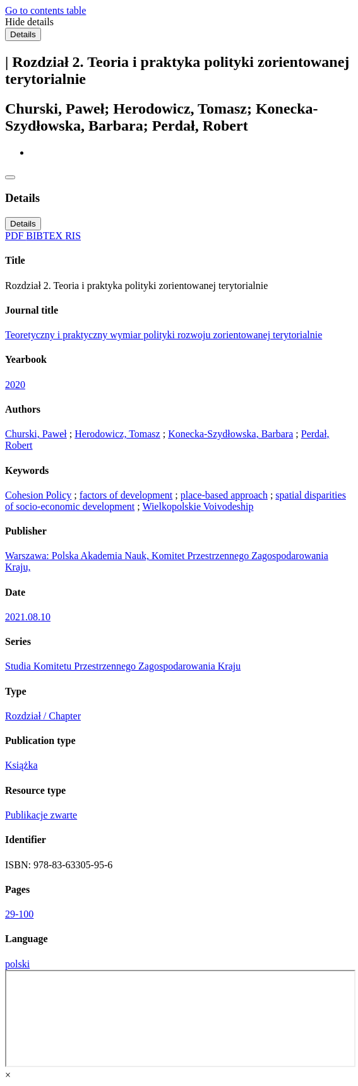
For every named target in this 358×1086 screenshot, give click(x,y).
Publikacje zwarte (41, 815)
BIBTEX (45, 235)
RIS (73, 235)
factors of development (126, 495)
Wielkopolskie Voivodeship (197, 506)
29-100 (19, 914)
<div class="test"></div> (180, 1018)
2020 (15, 384)
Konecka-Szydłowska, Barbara (230, 433)
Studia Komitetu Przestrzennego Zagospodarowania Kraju (123, 666)
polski (17, 964)
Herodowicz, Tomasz (117, 433)
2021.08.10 (28, 616)
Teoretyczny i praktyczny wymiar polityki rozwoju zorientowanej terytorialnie (163, 334)
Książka (21, 765)
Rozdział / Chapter (43, 716)
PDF (15, 235)
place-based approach (224, 495)
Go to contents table (45, 10)
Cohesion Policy (38, 495)
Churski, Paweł (36, 433)
